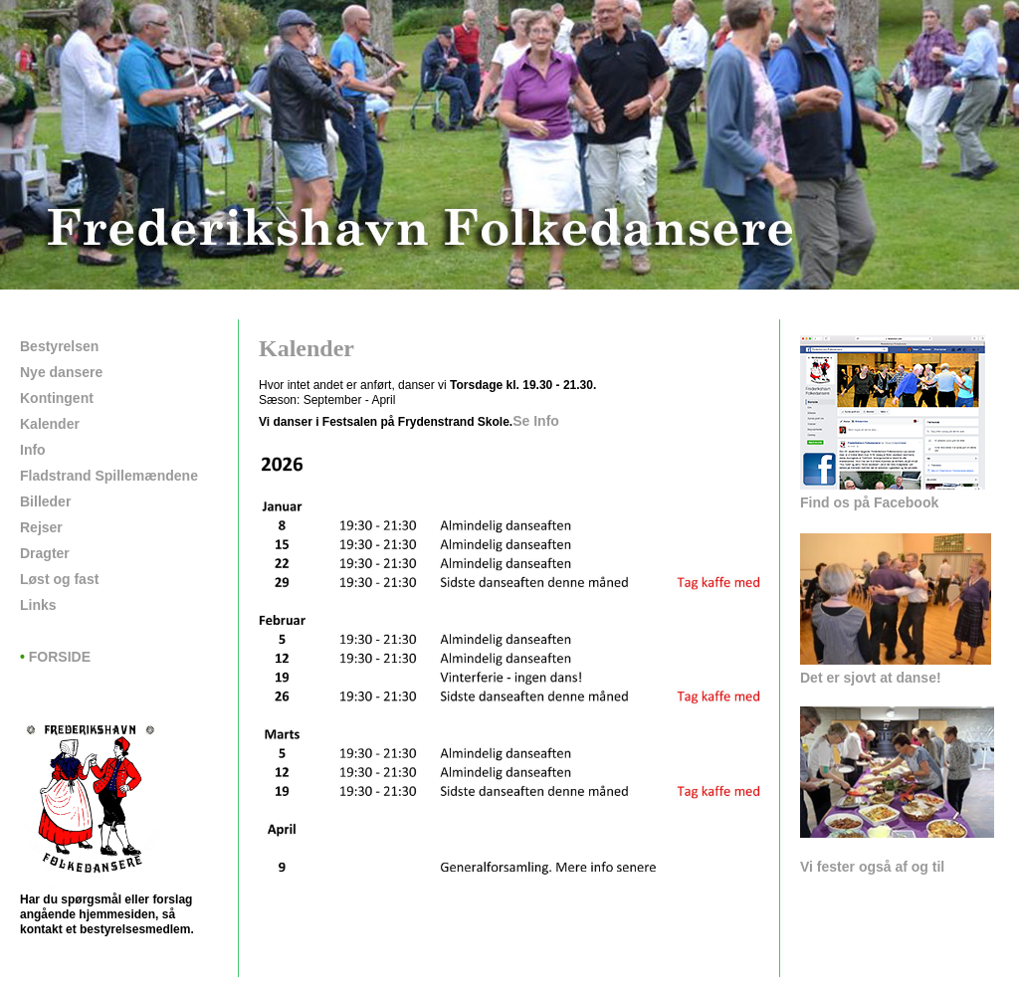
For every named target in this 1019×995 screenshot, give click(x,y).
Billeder (45, 501)
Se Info (535, 421)
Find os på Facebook (869, 502)
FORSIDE (55, 657)
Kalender (50, 424)
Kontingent (57, 398)
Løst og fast (59, 579)
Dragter (45, 553)
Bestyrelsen (59, 346)
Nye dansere (61, 372)
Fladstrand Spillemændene (109, 476)
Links (38, 605)
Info (33, 450)
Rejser (41, 527)
